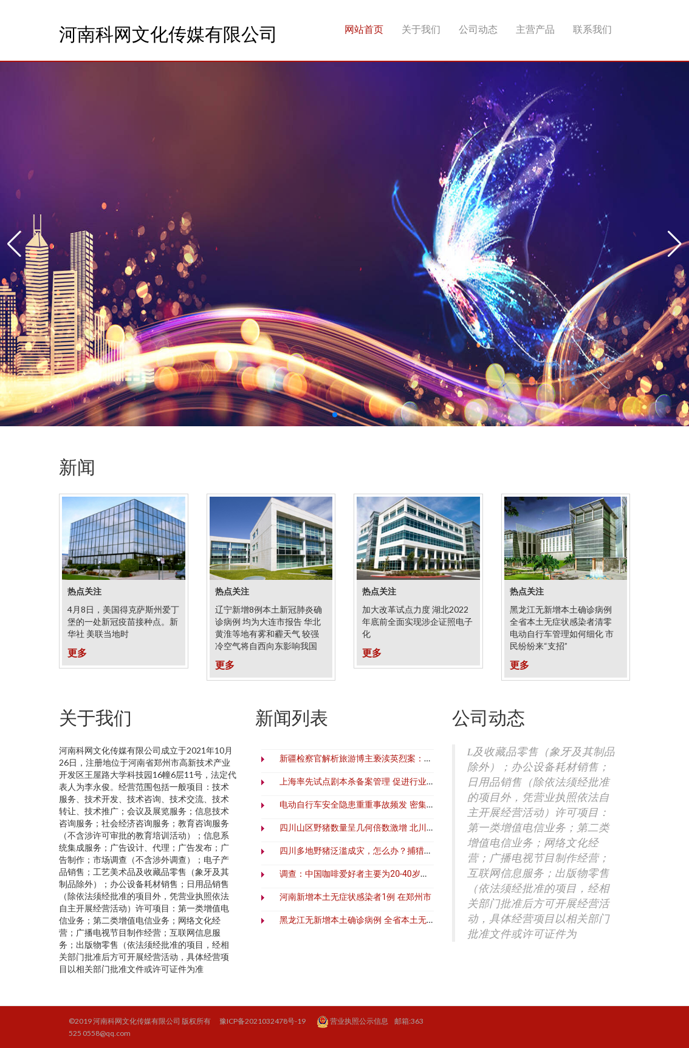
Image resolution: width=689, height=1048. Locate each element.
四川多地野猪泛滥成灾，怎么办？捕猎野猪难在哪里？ (381, 851)
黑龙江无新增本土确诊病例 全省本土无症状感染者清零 (382, 920)
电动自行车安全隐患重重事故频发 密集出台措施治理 (378, 804)
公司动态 (478, 28)
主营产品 (535, 28)
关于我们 (421, 28)
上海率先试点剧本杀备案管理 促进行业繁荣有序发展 (378, 781)
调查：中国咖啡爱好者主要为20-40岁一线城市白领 (375, 874)
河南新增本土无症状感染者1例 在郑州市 (355, 897)
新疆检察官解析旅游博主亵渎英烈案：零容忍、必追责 (381, 758)
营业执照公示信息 (353, 1022)
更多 (77, 652)
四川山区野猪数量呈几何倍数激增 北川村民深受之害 (378, 827)
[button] (14, 244)
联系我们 (592, 28)
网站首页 (363, 28)
